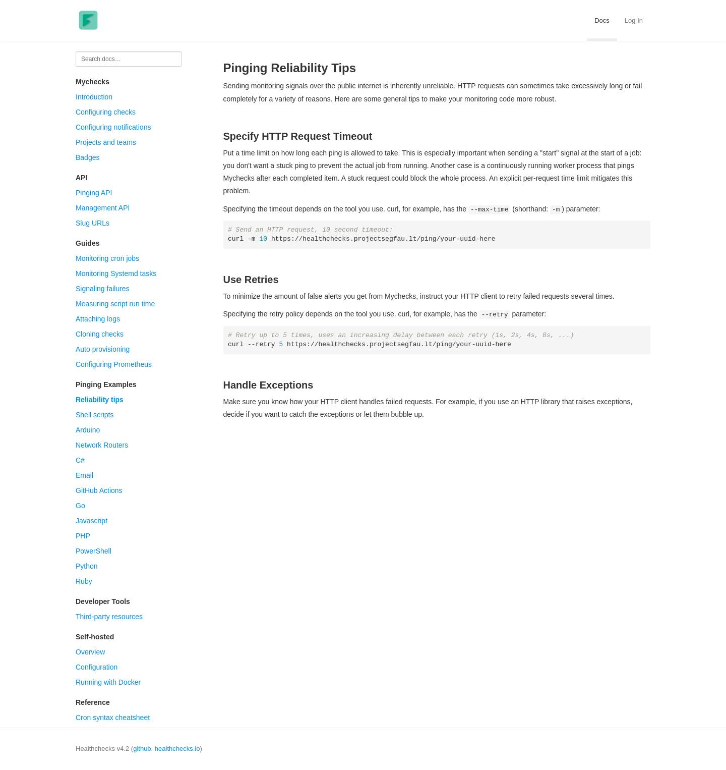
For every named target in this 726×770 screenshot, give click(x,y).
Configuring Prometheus (114, 364)
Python (87, 566)
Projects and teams (106, 142)
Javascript (91, 521)
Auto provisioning (103, 349)
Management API (103, 208)
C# (80, 460)
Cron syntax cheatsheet (113, 717)
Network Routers (102, 445)
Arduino (88, 430)
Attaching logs (98, 319)
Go (80, 506)
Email (84, 475)
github (142, 748)
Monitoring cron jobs (107, 258)
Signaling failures (103, 289)
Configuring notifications (113, 127)
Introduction (94, 97)
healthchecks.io (177, 748)
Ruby (84, 581)
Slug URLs (92, 223)
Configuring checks (106, 112)
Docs (602, 20)
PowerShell (93, 551)
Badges (87, 157)
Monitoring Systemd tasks (116, 273)
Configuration (96, 667)
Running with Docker (108, 682)
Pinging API (94, 193)
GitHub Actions (99, 490)
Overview (90, 652)
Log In (634, 20)
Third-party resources (109, 617)
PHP (83, 536)
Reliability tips (100, 400)
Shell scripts (94, 415)
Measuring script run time (115, 304)
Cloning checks (100, 334)
